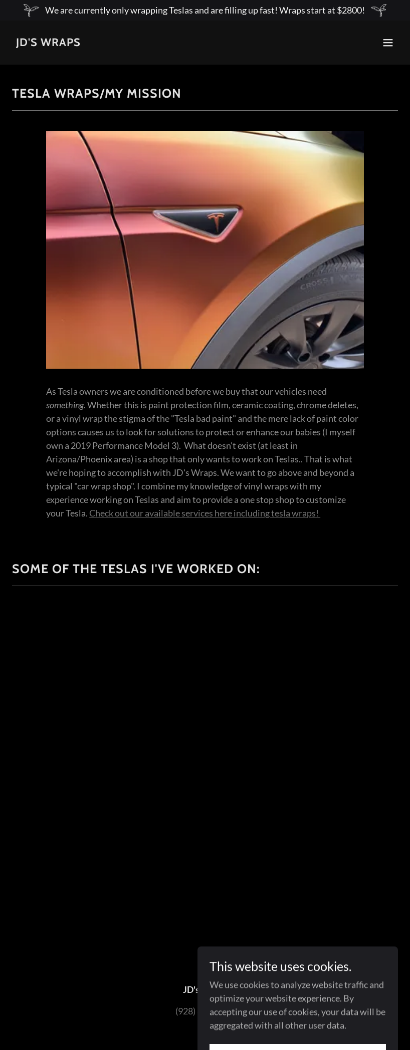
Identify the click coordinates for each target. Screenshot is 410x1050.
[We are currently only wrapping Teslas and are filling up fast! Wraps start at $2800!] (205, 10)
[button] (388, 43)
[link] (48, 42)
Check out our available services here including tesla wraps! (204, 512)
